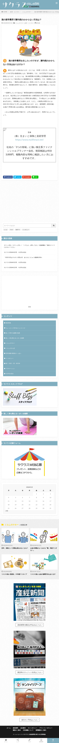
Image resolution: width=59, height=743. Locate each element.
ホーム (9, 728)
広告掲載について (28, 730)
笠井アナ (18, 229)
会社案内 (23, 728)
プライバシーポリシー (45, 728)
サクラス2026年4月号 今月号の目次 (15, 252)
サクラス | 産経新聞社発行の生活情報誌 (35, 734)
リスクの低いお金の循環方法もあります (43, 574)
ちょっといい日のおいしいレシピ (15, 328)
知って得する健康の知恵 (13, 333)
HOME (5, 12)
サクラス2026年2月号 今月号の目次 (15, 267)
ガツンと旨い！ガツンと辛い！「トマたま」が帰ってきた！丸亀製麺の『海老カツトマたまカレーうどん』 (29, 246)
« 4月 (6, 511)
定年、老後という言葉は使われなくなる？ (15, 548)
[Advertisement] (30, 201)
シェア (18, 740)
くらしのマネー (26, 12)
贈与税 (38, 23)
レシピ (5, 229)
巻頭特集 (8, 323)
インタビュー (25, 229)
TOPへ (53, 740)
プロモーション (10, 368)
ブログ (11, 229)
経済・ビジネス (14, 12)
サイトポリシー (32, 728)
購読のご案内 (17, 730)
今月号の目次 (10, 373)
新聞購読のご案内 (41, 730)
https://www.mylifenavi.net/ (29, 139)
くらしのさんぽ (10, 348)
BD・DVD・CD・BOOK (13, 363)
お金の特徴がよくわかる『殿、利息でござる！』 (43, 549)
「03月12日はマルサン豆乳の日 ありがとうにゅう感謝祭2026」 (23, 257)
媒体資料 (15, 728)
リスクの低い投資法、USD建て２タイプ (14, 574)
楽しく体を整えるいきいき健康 (15, 338)
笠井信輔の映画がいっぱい (13, 353)
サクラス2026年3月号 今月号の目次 (15, 262)
